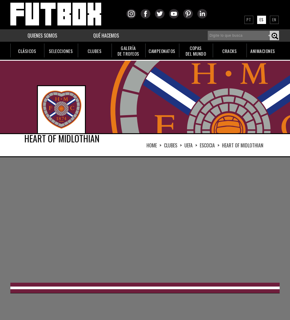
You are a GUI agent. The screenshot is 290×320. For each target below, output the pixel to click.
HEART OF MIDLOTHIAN (242, 145)
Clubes (170, 145)
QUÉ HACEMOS (106, 35)
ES (262, 19)
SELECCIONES (61, 51)
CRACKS (229, 51)
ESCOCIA (207, 145)
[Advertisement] (115, 219)
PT (248, 19)
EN (274, 19)
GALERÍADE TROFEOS (128, 51)
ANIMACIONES (262, 51)
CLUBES (95, 51)
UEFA (188, 145)
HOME (151, 145)
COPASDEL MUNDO (196, 51)
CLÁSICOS (27, 51)
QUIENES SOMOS (42, 35)
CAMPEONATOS (162, 51)
